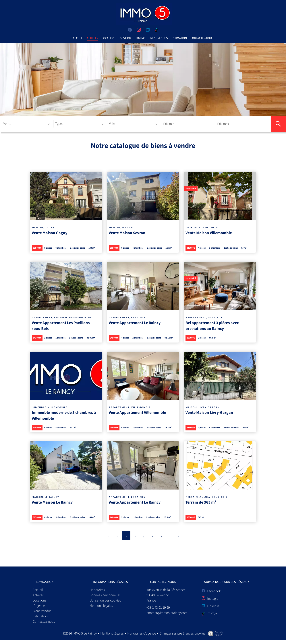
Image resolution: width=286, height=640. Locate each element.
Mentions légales (112, 633)
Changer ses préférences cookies (182, 633)
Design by (214, 633)
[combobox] (26, 123)
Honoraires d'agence (141, 633)
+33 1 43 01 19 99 (158, 607)
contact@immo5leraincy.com (167, 612)
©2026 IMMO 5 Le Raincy (80, 633)
